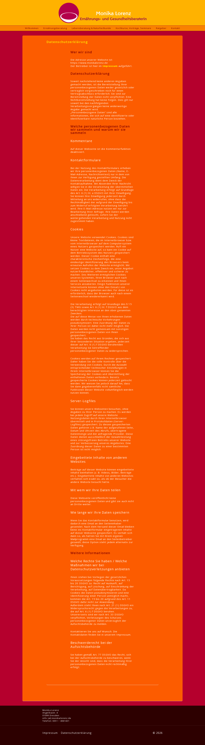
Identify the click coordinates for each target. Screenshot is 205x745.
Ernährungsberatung (55, 28)
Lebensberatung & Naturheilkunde (91, 28)
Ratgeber (161, 28)
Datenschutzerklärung (76, 733)
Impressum (50, 733)
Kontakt (175, 28)
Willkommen (32, 28)
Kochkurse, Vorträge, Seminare (133, 28)
